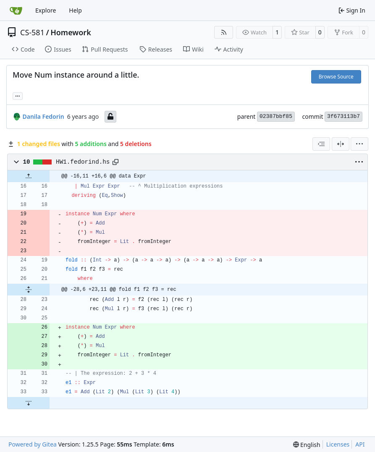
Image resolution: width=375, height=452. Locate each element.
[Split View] (340, 144)
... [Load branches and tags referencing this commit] (17, 95)
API (360, 444)
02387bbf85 (276, 116)
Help (75, 10)
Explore (45, 10)
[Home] (16, 10)
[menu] (359, 144)
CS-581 (32, 32)
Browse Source (336, 76)
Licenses (338, 444)
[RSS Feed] (223, 32)
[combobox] (321, 144)
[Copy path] (115, 162)
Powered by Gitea (32, 444)
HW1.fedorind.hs (83, 162)
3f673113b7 (343, 116)
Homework (70, 32)
